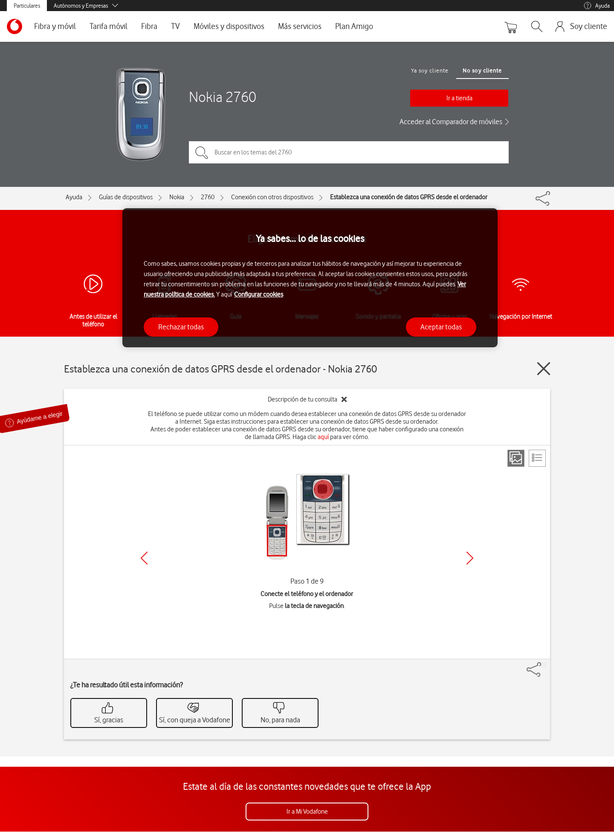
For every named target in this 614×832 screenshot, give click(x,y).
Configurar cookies (258, 294)
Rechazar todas (181, 327)
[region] (310, 278)
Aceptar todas (441, 327)
